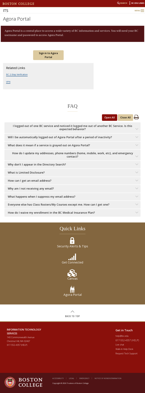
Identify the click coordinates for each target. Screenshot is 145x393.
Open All (109, 117)
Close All (125, 117)
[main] (72, 173)
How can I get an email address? (29, 180)
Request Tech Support (127, 353)
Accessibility (58, 378)
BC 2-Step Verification (17, 74)
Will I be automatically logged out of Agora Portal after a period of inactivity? (60, 137)
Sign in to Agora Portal (48, 55)
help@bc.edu (122, 335)
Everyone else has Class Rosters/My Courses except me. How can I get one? (58, 204)
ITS (5, 10)
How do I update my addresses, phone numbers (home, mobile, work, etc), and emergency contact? (72, 154)
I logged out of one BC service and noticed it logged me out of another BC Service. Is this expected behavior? (72, 127)
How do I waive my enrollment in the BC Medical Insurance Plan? (51, 212)
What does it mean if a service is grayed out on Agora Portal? (49, 145)
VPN (8, 81)
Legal (71, 378)
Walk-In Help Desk (124, 349)
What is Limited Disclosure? (26, 172)
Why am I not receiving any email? (31, 188)
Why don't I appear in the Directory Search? (37, 164)
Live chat (120, 344)
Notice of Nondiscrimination (108, 378)
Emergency (84, 378)
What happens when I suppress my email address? (41, 196)
